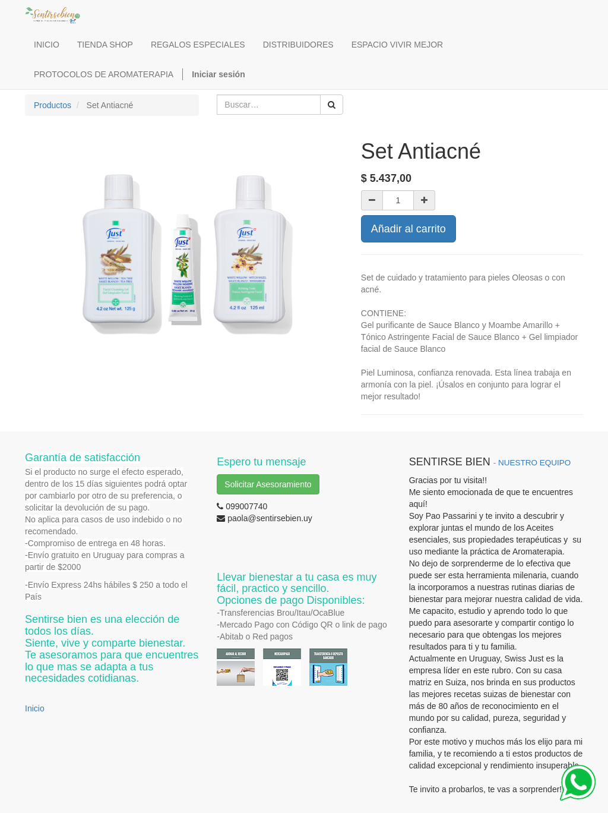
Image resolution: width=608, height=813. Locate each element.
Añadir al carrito (408, 229)
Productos (52, 105)
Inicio (35, 708)
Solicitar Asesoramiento (267, 484)
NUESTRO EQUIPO (534, 462)
